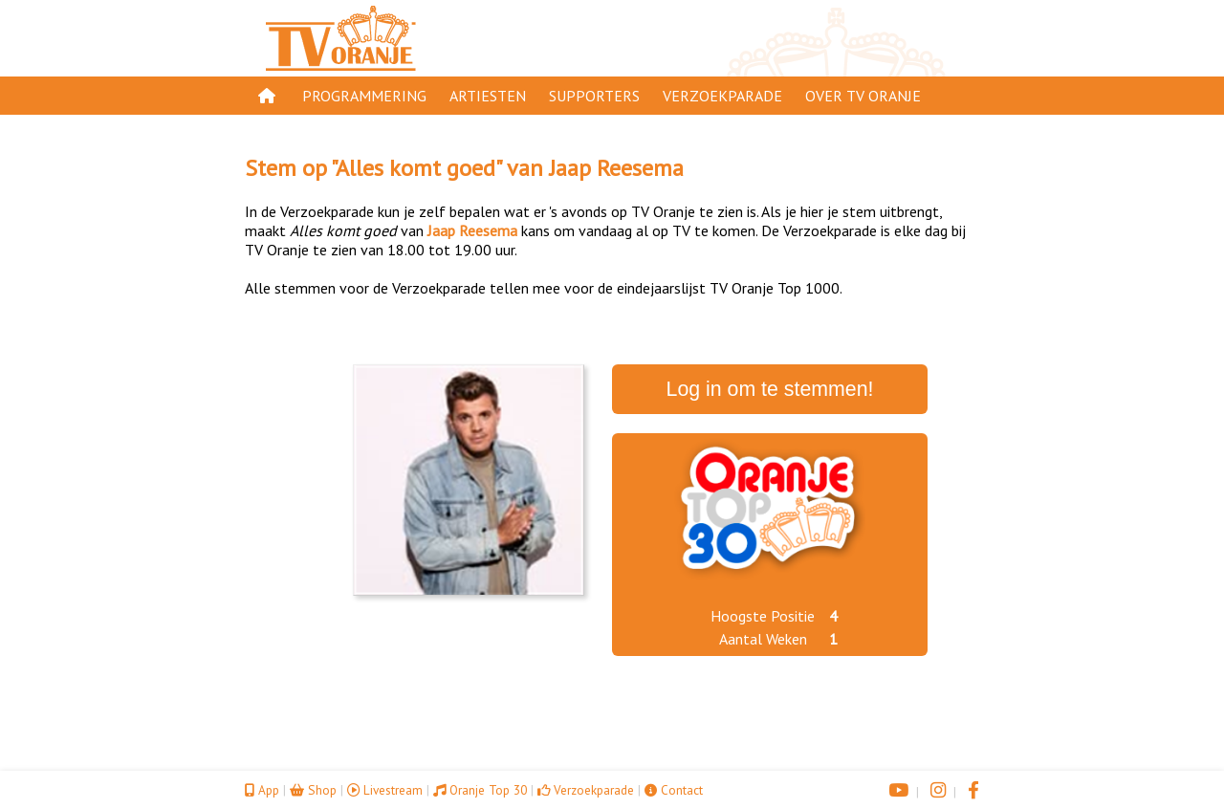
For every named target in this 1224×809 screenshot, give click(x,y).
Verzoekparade (722, 95)
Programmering (364, 95)
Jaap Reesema (616, 168)
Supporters (594, 95)
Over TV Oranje (863, 95)
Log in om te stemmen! (770, 389)
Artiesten (487, 95)
